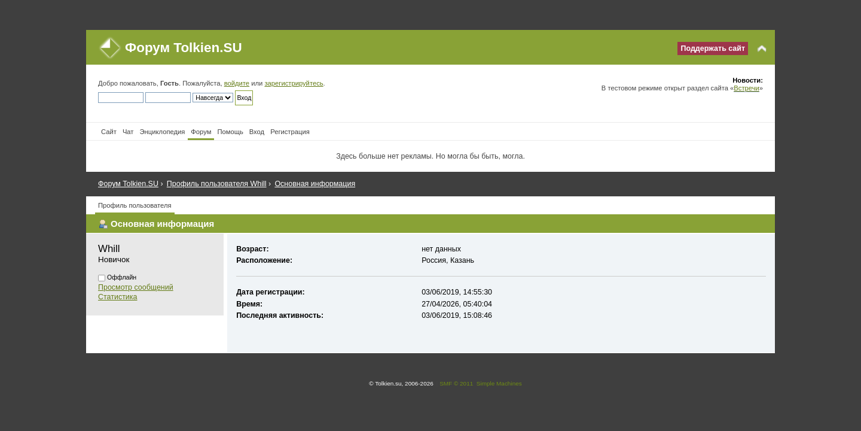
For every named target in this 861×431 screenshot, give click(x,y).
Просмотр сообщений (135, 287)
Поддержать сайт (712, 48)
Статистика (118, 297)
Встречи (746, 88)
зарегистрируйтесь (293, 83)
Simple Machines (499, 383)
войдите (236, 83)
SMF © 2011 (456, 383)
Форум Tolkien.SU (183, 47)
